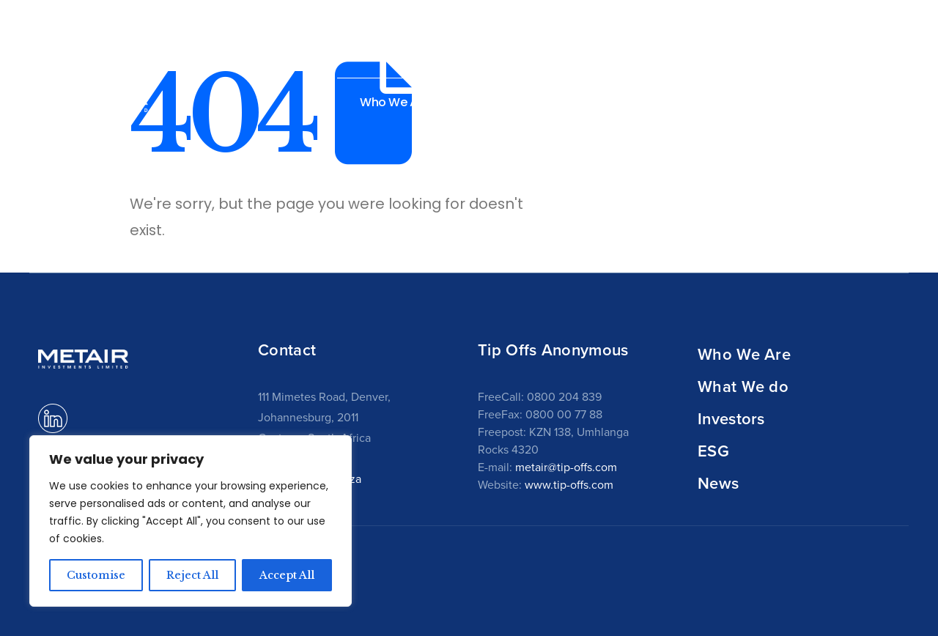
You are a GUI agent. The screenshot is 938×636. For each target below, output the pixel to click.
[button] (891, 101)
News (839, 102)
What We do (743, 386)
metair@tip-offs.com (566, 467)
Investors (731, 418)
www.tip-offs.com (569, 484)
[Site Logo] (93, 100)
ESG (713, 450)
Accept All (286, 575)
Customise (96, 575)
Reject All (192, 575)
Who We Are (744, 354)
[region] (190, 521)
